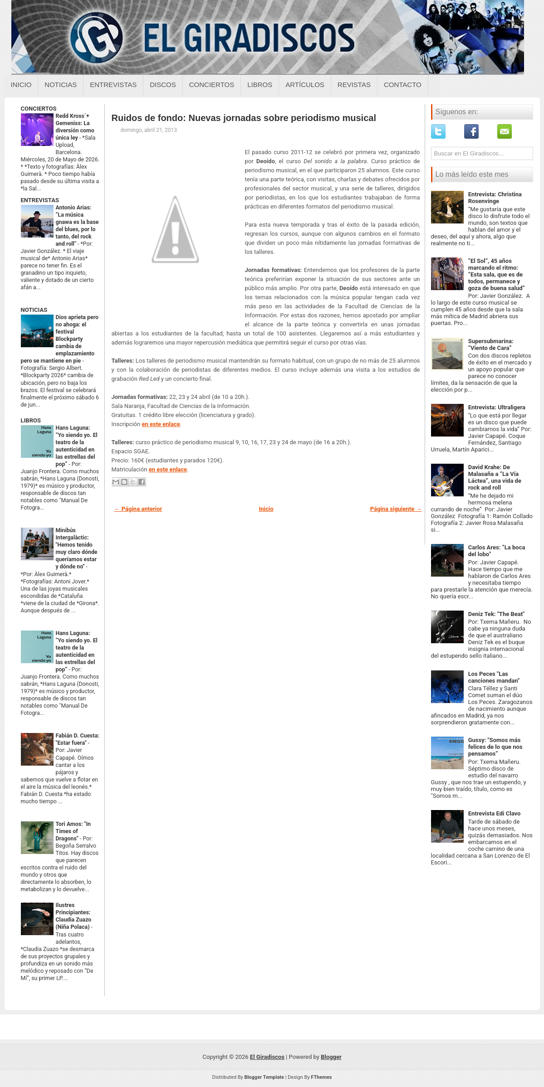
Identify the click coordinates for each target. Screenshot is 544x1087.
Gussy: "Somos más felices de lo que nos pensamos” (495, 747)
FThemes (321, 1077)
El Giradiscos (267, 1056)
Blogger (331, 1056)
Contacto (402, 84)
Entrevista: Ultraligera (496, 407)
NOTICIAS (34, 309)
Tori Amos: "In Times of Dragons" (73, 831)
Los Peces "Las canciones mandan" (493, 677)
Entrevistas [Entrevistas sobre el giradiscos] (113, 84)
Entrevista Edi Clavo (494, 813)
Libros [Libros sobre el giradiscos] (259, 84)
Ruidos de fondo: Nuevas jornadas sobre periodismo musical (244, 117)
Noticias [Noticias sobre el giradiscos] (60, 84)
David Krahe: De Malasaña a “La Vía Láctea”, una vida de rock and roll (494, 477)
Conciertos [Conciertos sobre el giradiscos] (211, 84)
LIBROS (31, 420)
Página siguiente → (396, 508)
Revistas (354, 84)
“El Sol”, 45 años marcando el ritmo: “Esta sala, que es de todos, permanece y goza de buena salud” (496, 274)
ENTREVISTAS (40, 200)
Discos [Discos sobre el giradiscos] (163, 84)
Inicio (21, 84)
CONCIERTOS (39, 108)
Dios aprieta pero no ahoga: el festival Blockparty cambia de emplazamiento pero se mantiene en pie (59, 339)
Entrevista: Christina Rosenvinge (495, 197)
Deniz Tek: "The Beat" (496, 614)
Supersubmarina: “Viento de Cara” (491, 344)
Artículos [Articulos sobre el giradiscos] (304, 84)
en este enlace (161, 424)
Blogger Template (264, 1077)
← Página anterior (138, 508)
